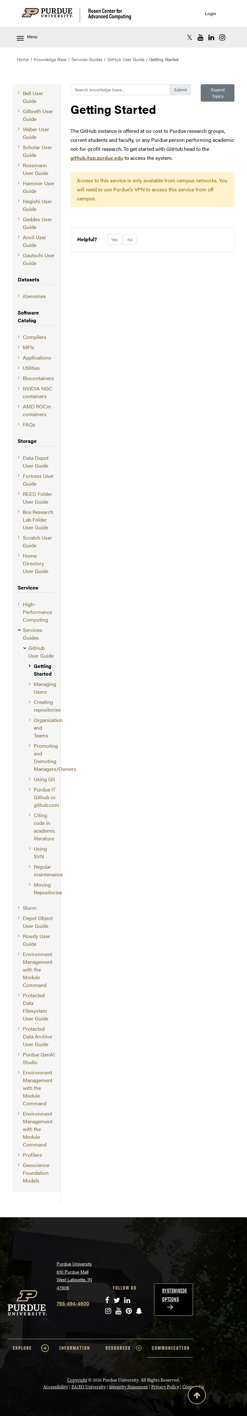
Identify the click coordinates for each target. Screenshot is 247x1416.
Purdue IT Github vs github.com (46, 797)
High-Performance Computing (37, 611)
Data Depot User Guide (36, 461)
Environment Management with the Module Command (37, 969)
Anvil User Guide (34, 241)
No (130, 239)
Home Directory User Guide (35, 563)
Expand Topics (217, 93)
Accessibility (55, 1387)
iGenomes (34, 296)
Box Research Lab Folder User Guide (38, 519)
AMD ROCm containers (37, 410)
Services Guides (86, 59)
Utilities (31, 367)
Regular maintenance (48, 870)
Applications (37, 357)
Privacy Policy (165, 1387)
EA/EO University (88, 1387)
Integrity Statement (128, 1387)
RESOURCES (123, 1348)
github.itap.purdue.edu (96, 157)
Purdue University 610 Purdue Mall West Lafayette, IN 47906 (74, 1275)
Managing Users (45, 687)
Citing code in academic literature (44, 826)
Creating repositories (47, 705)
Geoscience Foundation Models (36, 1172)
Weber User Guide (36, 133)
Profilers (32, 1154)
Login (210, 13)
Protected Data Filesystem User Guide (35, 1006)
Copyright (77, 1380)
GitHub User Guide (125, 59)
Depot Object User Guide (38, 921)
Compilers (34, 337)
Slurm (30, 907)
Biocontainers (38, 378)
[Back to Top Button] (197, 1396)
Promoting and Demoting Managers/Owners (55, 757)
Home (23, 59)
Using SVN (40, 852)
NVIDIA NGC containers (37, 392)
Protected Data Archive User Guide (37, 1036)
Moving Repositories (48, 888)
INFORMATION (74, 1348)
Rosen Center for (109, 13)
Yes (114, 239)
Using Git (44, 779)
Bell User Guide (33, 97)
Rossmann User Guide (35, 169)
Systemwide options (174, 1294)
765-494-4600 (73, 1303)
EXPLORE (31, 1348)
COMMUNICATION (171, 1348)
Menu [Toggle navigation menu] (27, 37)
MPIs (28, 347)
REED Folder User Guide (37, 497)
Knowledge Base (50, 59)
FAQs (29, 424)
